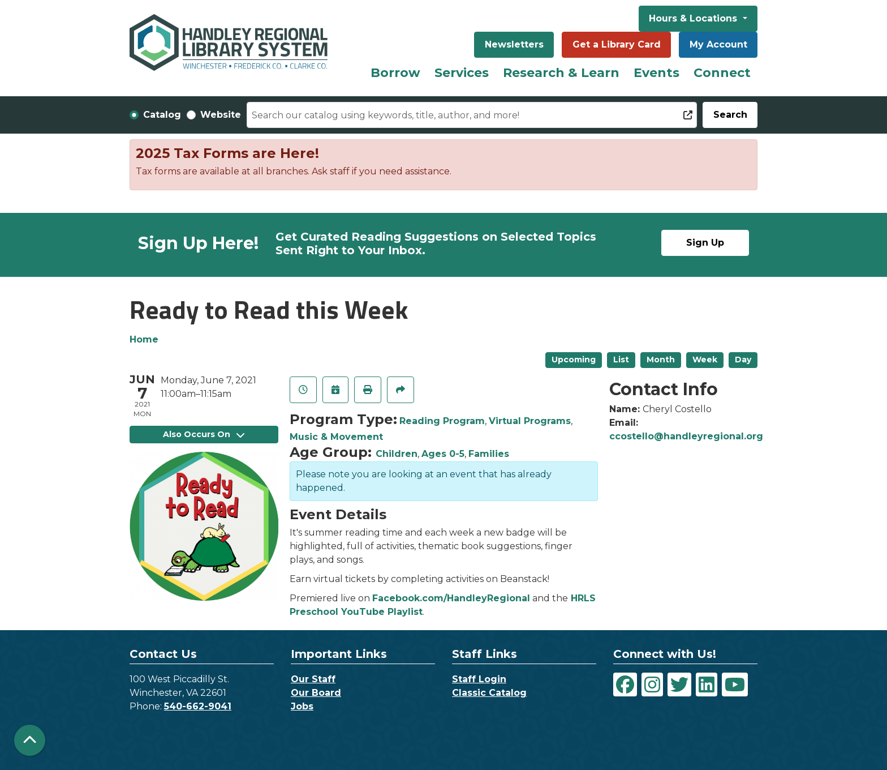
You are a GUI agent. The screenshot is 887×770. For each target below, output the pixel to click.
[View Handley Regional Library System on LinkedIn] (706, 684)
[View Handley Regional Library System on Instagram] (652, 684)
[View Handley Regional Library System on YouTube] (735, 684)
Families (488, 453)
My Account (718, 44)
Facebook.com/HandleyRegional (451, 598)
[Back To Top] (29, 740)
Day (743, 359)
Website (220, 114)
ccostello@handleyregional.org (686, 436)
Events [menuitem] (656, 72)
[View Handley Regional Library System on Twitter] (679, 684)
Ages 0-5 (442, 453)
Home (144, 339)
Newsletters (514, 44)
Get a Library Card (616, 44)
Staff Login (479, 679)
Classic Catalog (489, 692)
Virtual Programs (530, 421)
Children (396, 453)
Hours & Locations (694, 18)
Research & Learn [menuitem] (561, 72)
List (621, 359)
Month (661, 359)
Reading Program (442, 421)
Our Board (316, 692)
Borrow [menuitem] (395, 72)
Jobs (302, 706)
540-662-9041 (197, 706)
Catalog (162, 114)
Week (704, 359)
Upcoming (574, 359)
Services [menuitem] (461, 72)
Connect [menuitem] (722, 72)
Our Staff (313, 679)
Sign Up (705, 242)
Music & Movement (336, 436)
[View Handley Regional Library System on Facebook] (625, 684)
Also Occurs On (203, 434)
